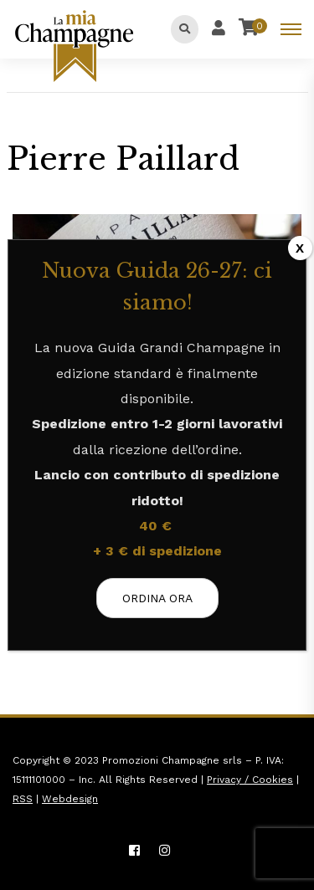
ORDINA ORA (157, 598)
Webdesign (70, 799)
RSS (23, 799)
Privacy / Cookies (250, 779)
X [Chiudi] (300, 248)
